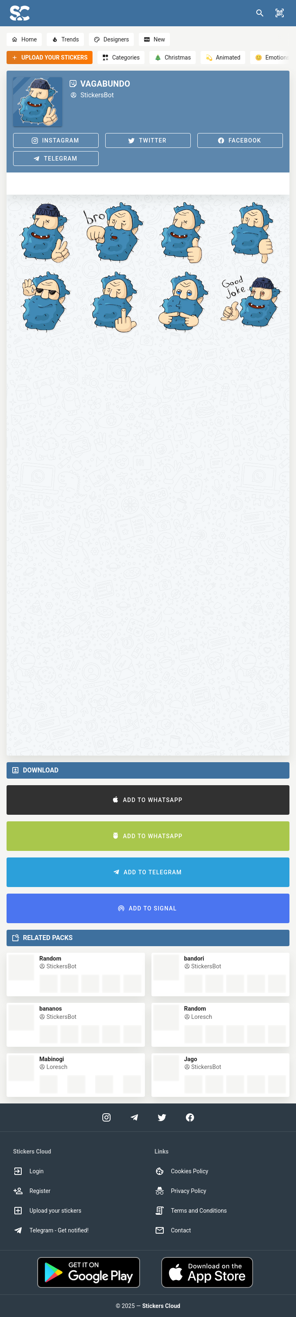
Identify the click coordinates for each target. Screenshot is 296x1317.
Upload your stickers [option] (47, 1211)
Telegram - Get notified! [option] (50, 1230)
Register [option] (31, 1191)
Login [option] (28, 1171)
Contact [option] (173, 1230)
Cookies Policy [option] (181, 1171)
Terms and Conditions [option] (191, 1211)
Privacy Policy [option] (180, 1191)
